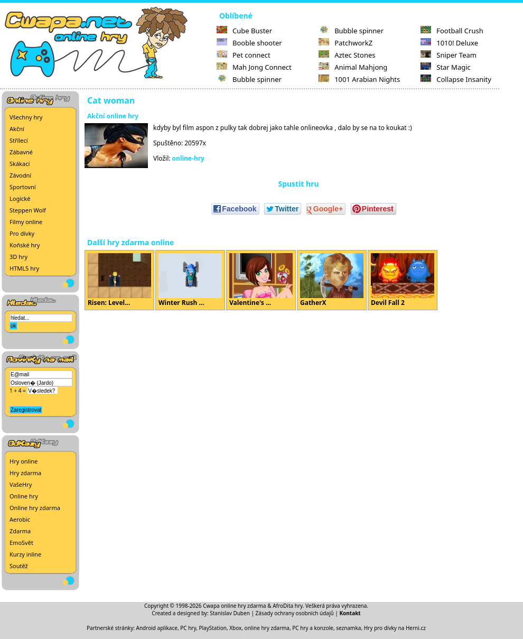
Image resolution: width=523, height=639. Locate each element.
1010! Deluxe (449, 43)
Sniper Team (449, 55)
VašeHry (21, 484)
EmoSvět (21, 543)
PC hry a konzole (312, 628)
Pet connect (243, 55)
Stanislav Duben (230, 613)
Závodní (20, 175)
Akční (17, 129)
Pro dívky (22, 233)
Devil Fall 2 (402, 280)
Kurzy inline (25, 554)
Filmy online (26, 222)
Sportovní (23, 187)
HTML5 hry (24, 268)
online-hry (188, 158)
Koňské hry (25, 245)
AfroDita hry (288, 605)
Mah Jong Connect (254, 67)
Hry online (24, 461)
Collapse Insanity (456, 79)
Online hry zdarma (35, 508)
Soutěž (19, 566)
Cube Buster (244, 30)
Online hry (24, 496)
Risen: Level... (119, 280)
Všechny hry (26, 117)
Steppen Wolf (28, 210)
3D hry (18, 257)
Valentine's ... (261, 280)
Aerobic (20, 519)
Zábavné (21, 152)
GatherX (331, 280)
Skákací (20, 164)
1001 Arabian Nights (359, 79)
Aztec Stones (347, 55)
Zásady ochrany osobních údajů (295, 613)
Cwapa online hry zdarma (234, 605)
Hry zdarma (25, 473)
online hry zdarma (267, 628)
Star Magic (446, 67)
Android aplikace (157, 628)
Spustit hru (298, 184)
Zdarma (20, 531)
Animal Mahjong (353, 67)
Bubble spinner (249, 79)
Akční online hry (112, 116)
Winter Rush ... (190, 280)
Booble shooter (249, 43)
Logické (20, 198)
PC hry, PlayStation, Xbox (210, 628)
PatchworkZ (345, 43)
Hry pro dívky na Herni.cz (395, 628)
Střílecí (19, 140)
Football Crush (452, 30)
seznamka (348, 628)
